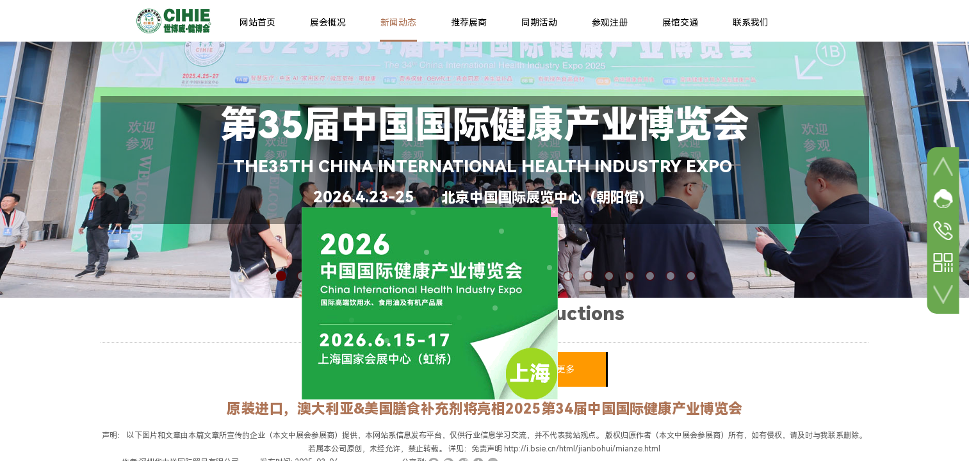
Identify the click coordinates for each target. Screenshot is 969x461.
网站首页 (257, 22)
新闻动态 (398, 22)
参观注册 (610, 22)
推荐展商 (469, 22)
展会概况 (328, 22)
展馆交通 (680, 22)
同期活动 (539, 22)
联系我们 (751, 22)
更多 (565, 369)
